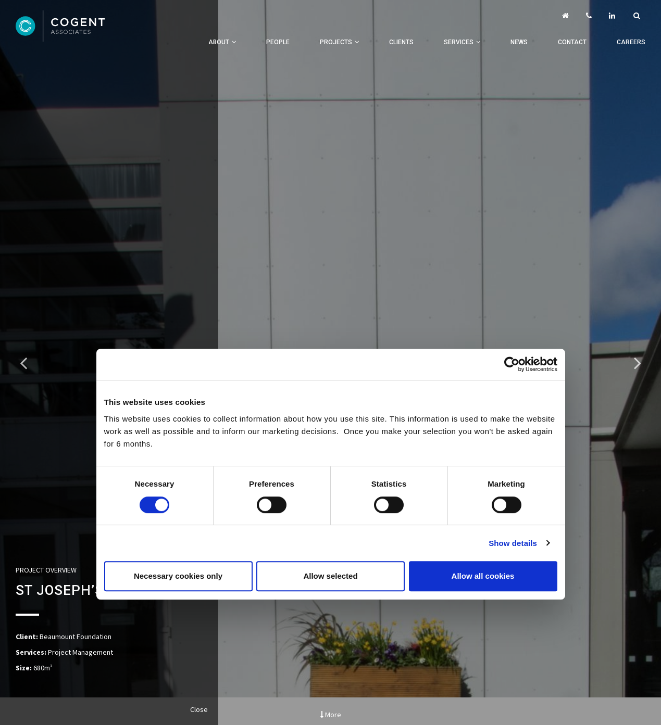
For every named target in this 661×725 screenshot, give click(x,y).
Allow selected (330, 575)
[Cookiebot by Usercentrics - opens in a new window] (511, 364)
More (330, 714)
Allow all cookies (483, 575)
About (218, 42)
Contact (572, 42)
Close (199, 709)
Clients (401, 42)
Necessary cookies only (178, 575)
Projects (336, 42)
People (278, 42)
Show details (513, 543)
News (519, 42)
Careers (631, 42)
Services (458, 42)
